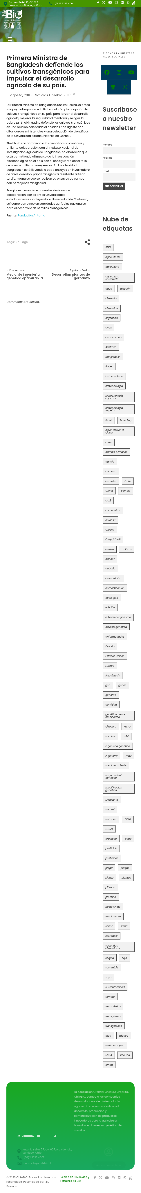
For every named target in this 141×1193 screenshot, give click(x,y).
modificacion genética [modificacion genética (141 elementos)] (113, 789)
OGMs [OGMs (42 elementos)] (109, 829)
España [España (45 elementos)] (110, 646)
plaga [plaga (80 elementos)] (109, 868)
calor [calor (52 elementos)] (108, 442)
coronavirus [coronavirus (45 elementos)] (112, 510)
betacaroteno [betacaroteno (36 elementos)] (114, 376)
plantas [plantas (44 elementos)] (126, 877)
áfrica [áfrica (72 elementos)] (109, 1065)
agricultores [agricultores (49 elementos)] (112, 257)
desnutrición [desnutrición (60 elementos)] (113, 578)
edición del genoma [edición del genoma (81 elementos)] (118, 617)
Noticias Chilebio (48, 95)
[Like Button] (69, 94)
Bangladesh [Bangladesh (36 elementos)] (112, 357)
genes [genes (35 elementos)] (122, 685)
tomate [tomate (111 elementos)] (110, 997)
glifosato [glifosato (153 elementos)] (110, 726)
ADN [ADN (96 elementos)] (108, 247)
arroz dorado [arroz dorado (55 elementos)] (113, 337)
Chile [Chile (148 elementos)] (127, 481)
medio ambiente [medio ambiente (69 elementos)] (115, 765)
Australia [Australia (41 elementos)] (110, 347)
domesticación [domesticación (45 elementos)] (114, 588)
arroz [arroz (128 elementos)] (108, 327)
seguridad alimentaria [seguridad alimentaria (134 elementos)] (112, 947)
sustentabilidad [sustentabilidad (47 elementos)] (115, 987)
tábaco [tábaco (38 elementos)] (123, 1036)
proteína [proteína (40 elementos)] (110, 897)
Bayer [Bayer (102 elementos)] (109, 366)
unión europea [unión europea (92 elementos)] (114, 1045)
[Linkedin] (113, 87)
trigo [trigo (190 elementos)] (108, 1036)
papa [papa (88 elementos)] (128, 839)
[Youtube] (131, 72)
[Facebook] (107, 72)
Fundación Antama (31, 215)
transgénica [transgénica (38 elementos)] (113, 1006)
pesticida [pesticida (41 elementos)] (111, 848)
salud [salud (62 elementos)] (124, 926)
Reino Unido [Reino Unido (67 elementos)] (112, 907)
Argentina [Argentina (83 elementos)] (111, 318)
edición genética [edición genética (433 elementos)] (116, 627)
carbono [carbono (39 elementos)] (110, 471)
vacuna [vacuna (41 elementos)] (125, 1055)
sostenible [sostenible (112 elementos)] (111, 967)
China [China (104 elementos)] (109, 491)
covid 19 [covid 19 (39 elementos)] (110, 520)
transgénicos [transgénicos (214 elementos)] (113, 1026)
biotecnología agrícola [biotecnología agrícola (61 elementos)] (114, 397)
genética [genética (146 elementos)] (111, 704)
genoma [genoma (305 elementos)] (110, 695)
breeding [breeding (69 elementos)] (125, 420)
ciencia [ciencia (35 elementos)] (125, 491)
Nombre (108, 144)
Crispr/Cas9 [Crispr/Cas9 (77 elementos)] (113, 539)
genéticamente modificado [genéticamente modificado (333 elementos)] (115, 716)
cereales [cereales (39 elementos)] (110, 481)
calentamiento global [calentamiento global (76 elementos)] (114, 431)
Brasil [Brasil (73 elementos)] (108, 420)
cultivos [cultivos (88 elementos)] (127, 549)
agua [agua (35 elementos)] (108, 289)
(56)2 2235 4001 (64, 3)
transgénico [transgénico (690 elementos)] (113, 1016)
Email (106, 171)
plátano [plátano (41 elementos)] (110, 887)
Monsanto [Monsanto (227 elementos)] (111, 800)
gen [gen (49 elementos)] (107, 685)
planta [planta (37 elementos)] (109, 877)
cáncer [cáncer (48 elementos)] (110, 559)
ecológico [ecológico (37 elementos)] (111, 598)
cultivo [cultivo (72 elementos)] (109, 549)
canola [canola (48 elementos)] (109, 461)
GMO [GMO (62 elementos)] (127, 726)
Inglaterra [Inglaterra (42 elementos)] (111, 756)
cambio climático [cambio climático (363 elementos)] (116, 452)
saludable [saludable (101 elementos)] (111, 936)
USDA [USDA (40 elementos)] (108, 1055)
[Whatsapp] (125, 87)
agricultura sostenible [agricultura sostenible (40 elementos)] (112, 278)
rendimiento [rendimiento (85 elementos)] (113, 916)
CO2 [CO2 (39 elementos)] (108, 500)
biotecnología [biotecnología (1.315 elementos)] (114, 386)
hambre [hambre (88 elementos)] (110, 736)
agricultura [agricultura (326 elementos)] (112, 267)
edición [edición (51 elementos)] (110, 607)
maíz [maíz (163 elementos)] (128, 756)
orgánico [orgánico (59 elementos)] (111, 839)
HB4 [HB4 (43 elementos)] (126, 736)
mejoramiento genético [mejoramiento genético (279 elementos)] (114, 776)
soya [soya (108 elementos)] (108, 977)
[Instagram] (119, 72)
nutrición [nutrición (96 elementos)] (111, 819)
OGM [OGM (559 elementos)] (128, 819)
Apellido (107, 157)
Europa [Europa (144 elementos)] (109, 666)
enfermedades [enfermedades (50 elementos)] (114, 637)
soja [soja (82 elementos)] (124, 958)
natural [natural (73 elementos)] (109, 809)
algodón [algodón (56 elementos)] (125, 289)
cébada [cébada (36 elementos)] (110, 568)
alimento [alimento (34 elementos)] (111, 298)
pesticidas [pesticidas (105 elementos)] (111, 858)
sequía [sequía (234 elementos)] (109, 958)
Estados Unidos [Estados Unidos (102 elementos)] (114, 656)
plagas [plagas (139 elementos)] (125, 868)
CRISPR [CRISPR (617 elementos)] (109, 529)
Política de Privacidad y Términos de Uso (74, 1179)
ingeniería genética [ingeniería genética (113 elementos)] (117, 746)
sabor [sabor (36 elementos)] (109, 926)
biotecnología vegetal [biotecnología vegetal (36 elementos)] (114, 409)
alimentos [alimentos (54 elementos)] (111, 308)
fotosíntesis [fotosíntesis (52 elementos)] (112, 675)
